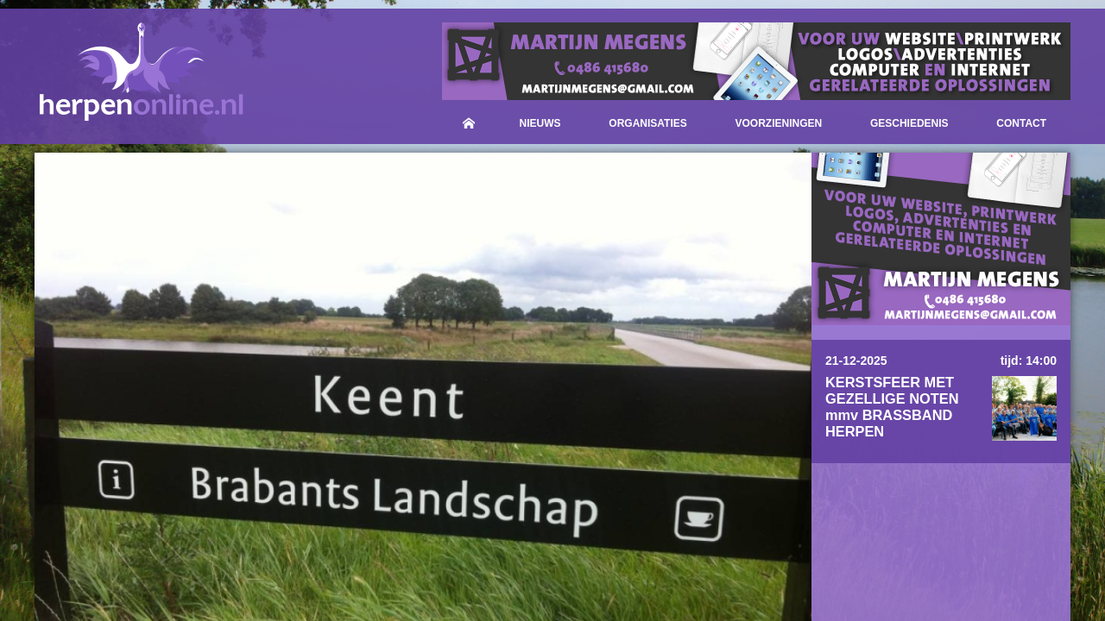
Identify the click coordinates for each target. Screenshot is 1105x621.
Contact (1021, 123)
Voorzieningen (779, 123)
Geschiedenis (909, 123)
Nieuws (540, 123)
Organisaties (647, 123)
